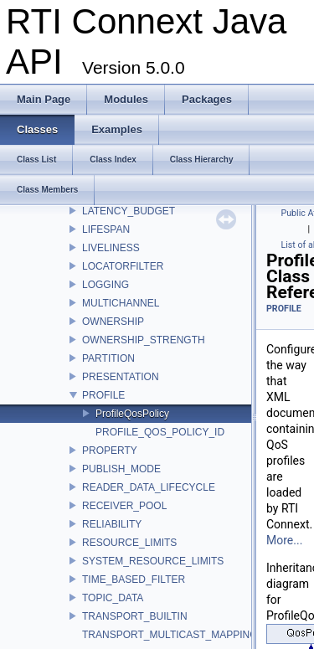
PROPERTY (109, 450)
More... (284, 540)
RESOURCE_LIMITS (129, 543)
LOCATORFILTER (122, 266)
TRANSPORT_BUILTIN (135, 616)
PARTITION (108, 358)
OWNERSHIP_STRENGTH (143, 340)
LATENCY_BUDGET (128, 211)
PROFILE (103, 395)
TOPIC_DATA (112, 598)
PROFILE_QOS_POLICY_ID (159, 432)
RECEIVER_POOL (124, 506)
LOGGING (105, 285)
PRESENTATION (120, 377)
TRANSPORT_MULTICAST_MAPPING (170, 635)
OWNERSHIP (113, 321)
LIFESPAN (106, 229)
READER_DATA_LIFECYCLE (148, 487)
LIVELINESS (111, 248)
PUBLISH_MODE (121, 469)
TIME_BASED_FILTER (133, 579)
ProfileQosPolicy (132, 414)
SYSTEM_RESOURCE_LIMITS (153, 561)
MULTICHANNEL (120, 303)
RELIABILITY (112, 524)
